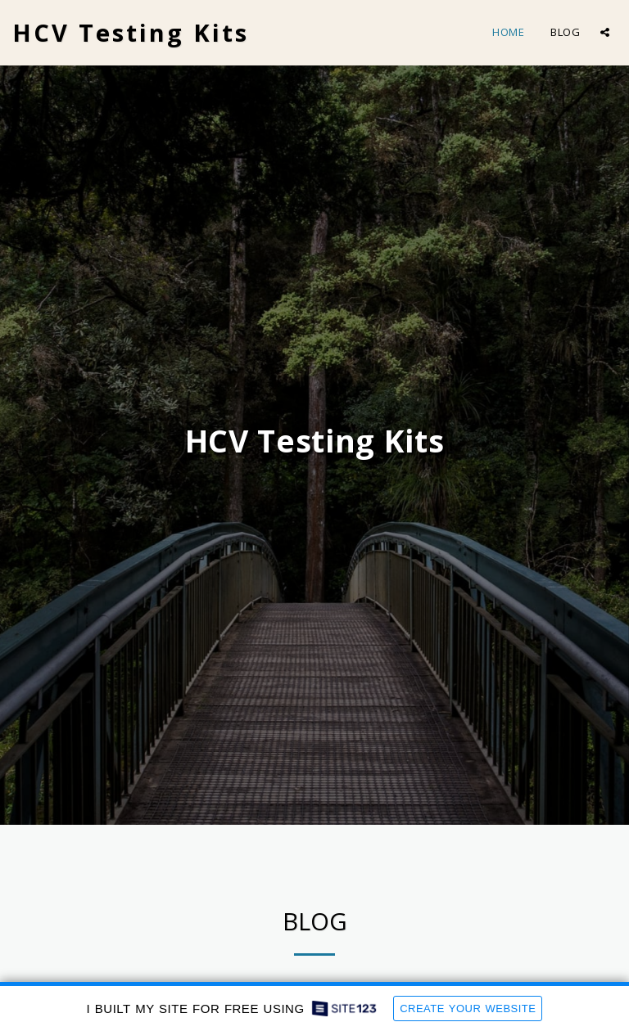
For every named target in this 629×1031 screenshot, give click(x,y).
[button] (605, 32)
